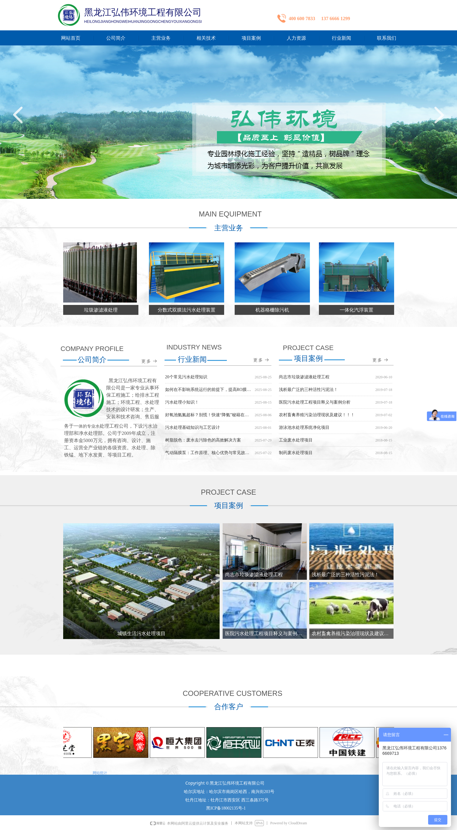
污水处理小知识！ (182, 403)
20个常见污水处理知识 (186, 378)
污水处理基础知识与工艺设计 (192, 428)
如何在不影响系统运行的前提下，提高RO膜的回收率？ (208, 390)
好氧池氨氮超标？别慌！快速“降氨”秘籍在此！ (208, 415)
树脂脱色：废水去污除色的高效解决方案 (203, 441)
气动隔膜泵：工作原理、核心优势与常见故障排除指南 (208, 453)
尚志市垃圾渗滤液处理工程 (304, 378)
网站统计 (100, 772)
